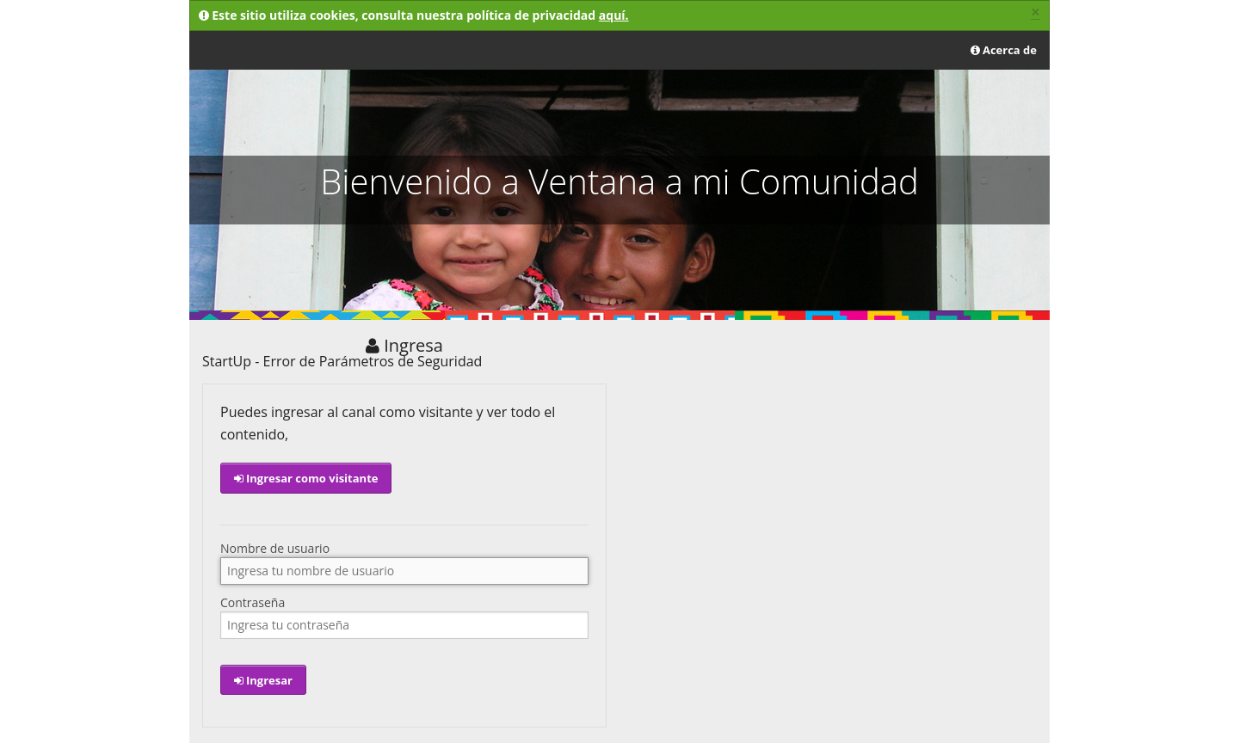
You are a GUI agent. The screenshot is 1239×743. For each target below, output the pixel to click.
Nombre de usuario (275, 549)
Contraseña (252, 603)
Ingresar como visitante (306, 478)
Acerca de (1004, 50)
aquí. (614, 15)
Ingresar (263, 680)
